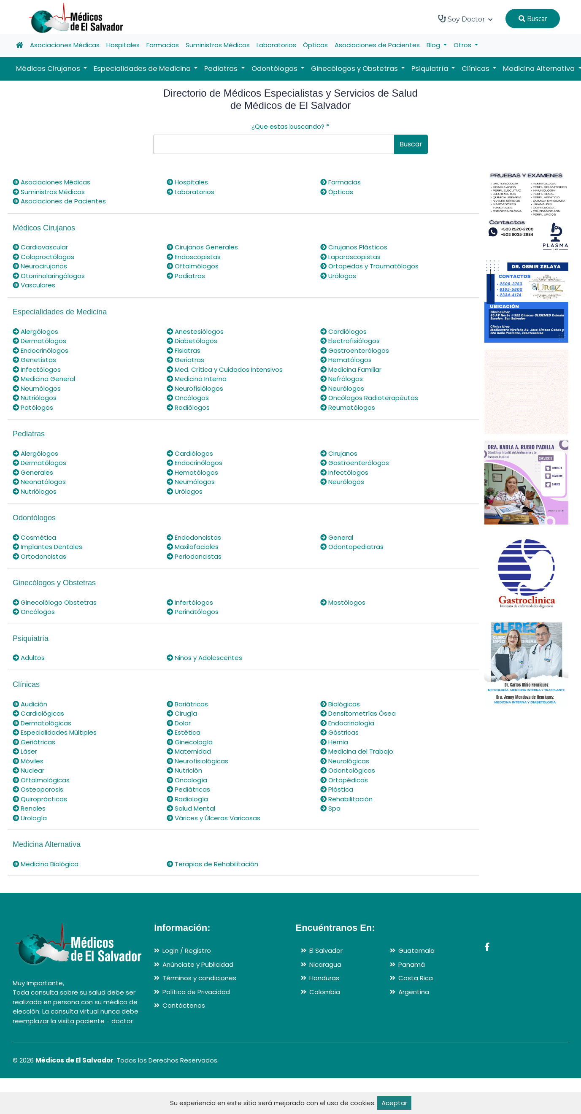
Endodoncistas (194, 537)
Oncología (187, 780)
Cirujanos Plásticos (353, 247)
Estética (183, 732)
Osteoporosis (38, 789)
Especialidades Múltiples (55, 732)
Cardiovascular (40, 247)
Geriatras (185, 359)
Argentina (413, 991)
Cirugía (182, 713)
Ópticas (315, 45)
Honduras (324, 977)
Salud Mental (191, 808)
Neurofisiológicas (197, 761)
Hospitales (123, 45)
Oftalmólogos (193, 266)
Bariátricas (187, 704)
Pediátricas (188, 789)
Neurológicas (344, 761)
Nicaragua (325, 964)
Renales (29, 808)
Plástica (336, 789)
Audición (30, 704)
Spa (330, 808)
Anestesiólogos (195, 331)
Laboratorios (276, 45)
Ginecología (190, 742)
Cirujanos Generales (202, 247)
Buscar (533, 18)
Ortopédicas (344, 780)
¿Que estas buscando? (290, 126)
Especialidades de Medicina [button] (143, 68)
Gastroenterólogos (354, 350)
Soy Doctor (465, 19)
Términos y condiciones (199, 977)
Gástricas (339, 732)
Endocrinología (347, 723)
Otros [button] (463, 45)
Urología (30, 818)
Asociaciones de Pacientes (377, 45)
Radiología (187, 799)
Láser (25, 751)
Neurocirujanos (40, 266)
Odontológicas (347, 770)
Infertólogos (190, 602)
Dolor (179, 723)
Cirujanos (338, 453)
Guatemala (416, 950)
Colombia (324, 991)
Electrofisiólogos (350, 340)
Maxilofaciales (193, 546)
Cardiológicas (38, 713)
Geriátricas (34, 742)
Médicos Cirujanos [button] (49, 68)
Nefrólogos (341, 378)
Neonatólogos (39, 481)
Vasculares (34, 285)
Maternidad (189, 751)
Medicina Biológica (45, 864)
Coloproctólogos (43, 256)
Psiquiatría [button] (430, 68)
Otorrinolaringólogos (49, 275)
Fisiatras (183, 350)
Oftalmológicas (41, 780)
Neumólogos (37, 388)
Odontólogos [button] (275, 68)
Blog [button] (434, 45)
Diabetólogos (192, 340)
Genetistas (34, 359)
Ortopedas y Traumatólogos (369, 266)
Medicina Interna (197, 378)
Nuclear (28, 770)
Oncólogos (188, 397)
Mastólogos (342, 602)
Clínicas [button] (476, 68)
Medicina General (44, 378)
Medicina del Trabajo (356, 751)
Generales (33, 472)
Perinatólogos (193, 611)
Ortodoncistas (39, 556)
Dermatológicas (42, 723)
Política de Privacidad (196, 991)
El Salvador (326, 950)
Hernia (334, 742)
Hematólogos (346, 359)
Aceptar (394, 1102)
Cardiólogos (343, 331)
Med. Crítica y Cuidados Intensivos (225, 369)
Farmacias (162, 45)
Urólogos (338, 275)
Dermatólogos (39, 340)
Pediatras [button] (221, 68)
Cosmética (34, 537)
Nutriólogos (35, 397)
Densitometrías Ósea (358, 713)
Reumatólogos (347, 407)
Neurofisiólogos (195, 388)
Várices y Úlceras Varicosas (213, 818)
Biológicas (340, 704)
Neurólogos (342, 388)
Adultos (29, 657)
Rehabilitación (346, 799)
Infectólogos (37, 369)
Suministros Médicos (218, 45)
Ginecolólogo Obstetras (55, 602)
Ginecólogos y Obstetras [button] (355, 68)
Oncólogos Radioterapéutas (369, 397)
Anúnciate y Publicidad (197, 964)
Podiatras (186, 275)
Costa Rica (415, 977)
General (336, 537)
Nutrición (184, 770)
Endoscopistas (194, 256)
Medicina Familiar (350, 369)
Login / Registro (186, 950)
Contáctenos (183, 1005)
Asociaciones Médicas (65, 45)
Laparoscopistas (350, 256)
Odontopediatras (352, 546)
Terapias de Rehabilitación (212, 864)
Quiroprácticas (40, 799)
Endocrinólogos (40, 350)
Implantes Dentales (47, 546)
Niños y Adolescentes (204, 657)
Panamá (411, 964)
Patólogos (33, 407)
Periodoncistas (194, 556)
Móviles (28, 761)
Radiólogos (188, 407)
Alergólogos (35, 331)
